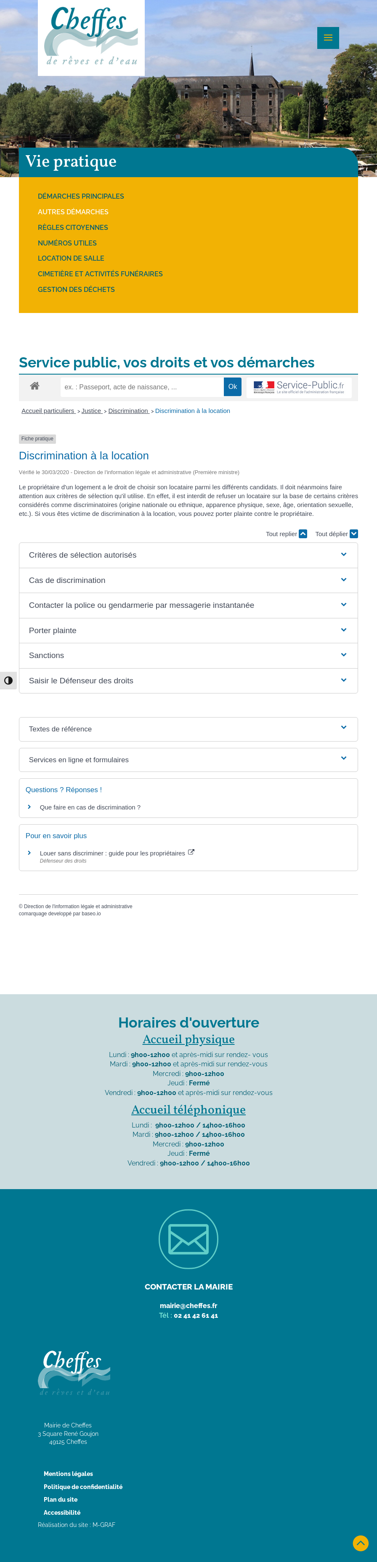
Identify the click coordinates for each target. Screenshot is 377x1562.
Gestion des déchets (76, 290)
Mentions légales (68, 1473)
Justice (92, 410)
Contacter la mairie (189, 1286)
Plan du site (60, 1499)
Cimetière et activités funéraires (100, 274)
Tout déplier (336, 533)
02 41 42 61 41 (196, 1315)
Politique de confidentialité (83, 1487)
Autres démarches (73, 212)
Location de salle (71, 258)
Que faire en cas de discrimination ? (90, 807)
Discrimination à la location (192, 410)
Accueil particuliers (48, 410)
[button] (188, 555)
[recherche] (142, 387)
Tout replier (286, 533)
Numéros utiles (67, 243)
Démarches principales (81, 196)
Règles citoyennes (73, 228)
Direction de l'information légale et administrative (78, 906)
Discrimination (128, 410)
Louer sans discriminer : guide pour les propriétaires (117, 853)
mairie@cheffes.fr (188, 1306)
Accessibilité (62, 1512)
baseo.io (91, 914)
